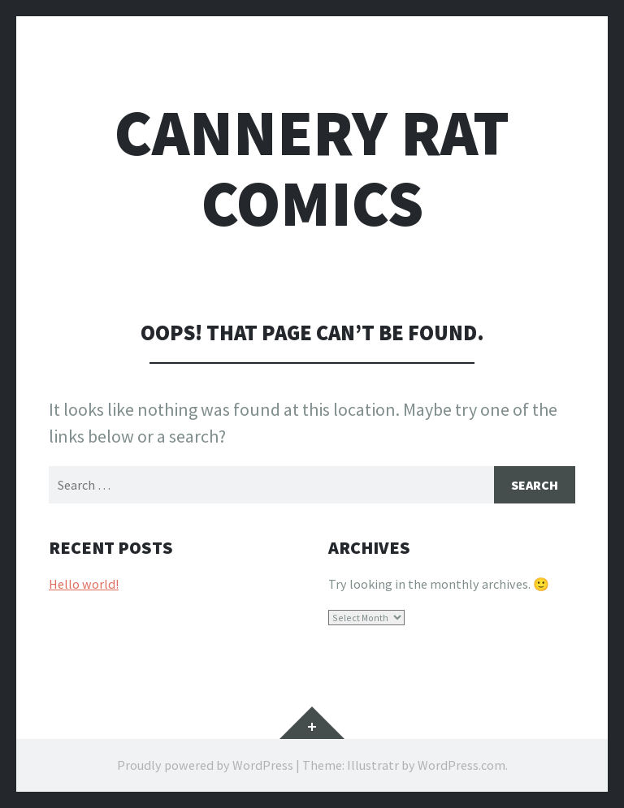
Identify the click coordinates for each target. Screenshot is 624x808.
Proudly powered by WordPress (205, 765)
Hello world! (84, 584)
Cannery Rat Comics (312, 168)
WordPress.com (461, 765)
